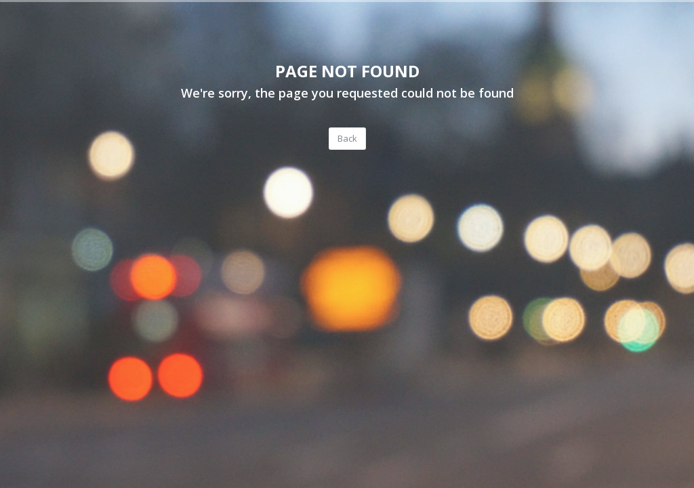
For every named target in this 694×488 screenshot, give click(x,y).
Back (347, 138)
